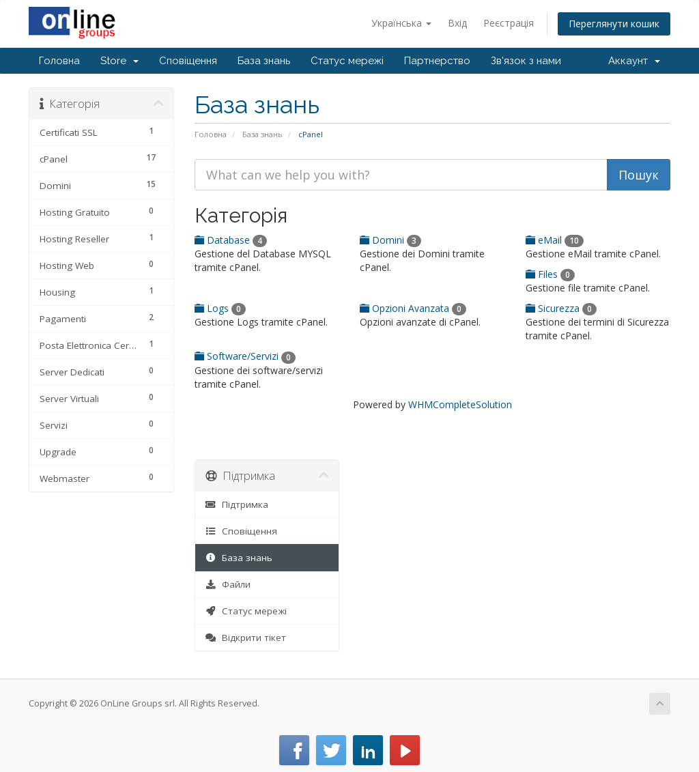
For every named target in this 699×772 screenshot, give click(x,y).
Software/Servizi (245, 355)
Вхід (457, 22)
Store (119, 61)
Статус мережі (347, 61)
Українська (401, 22)
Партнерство (437, 61)
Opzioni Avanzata (413, 308)
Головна (59, 61)
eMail (555, 239)
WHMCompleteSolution (460, 404)
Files (550, 274)
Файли (228, 584)
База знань (264, 61)
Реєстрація (508, 22)
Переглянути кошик (614, 23)
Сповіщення (188, 61)
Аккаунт (634, 61)
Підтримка (237, 504)
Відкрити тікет (246, 637)
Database (231, 239)
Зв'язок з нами (526, 61)
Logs (220, 308)
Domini (390, 239)
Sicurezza (561, 308)
